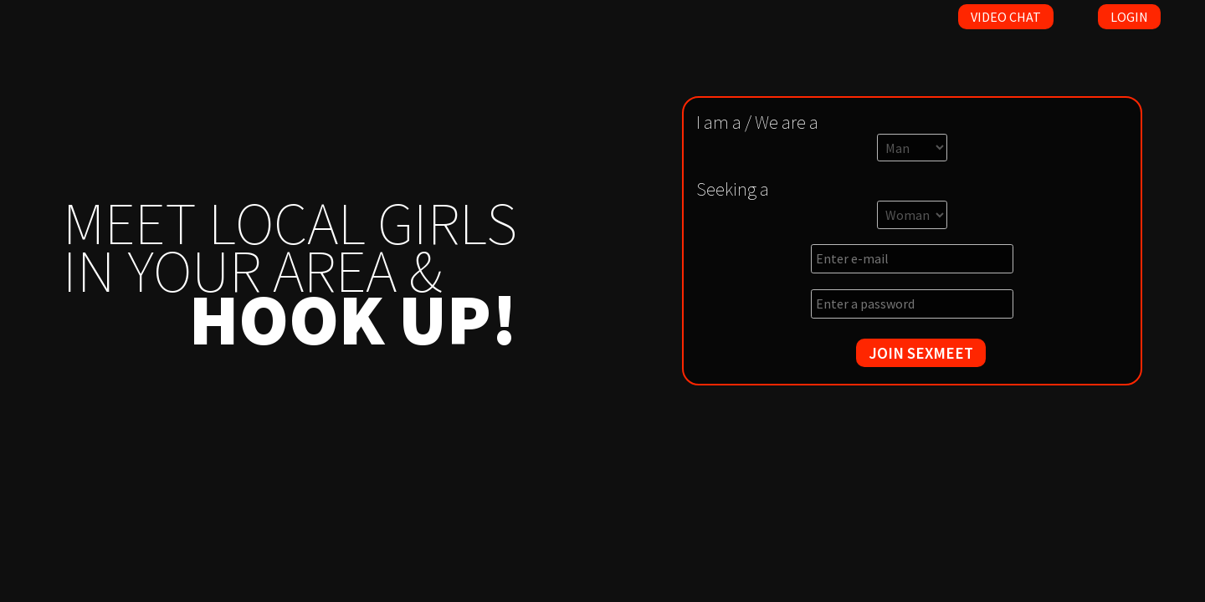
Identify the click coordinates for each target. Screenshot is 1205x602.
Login (1129, 16)
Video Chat (1006, 16)
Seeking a (732, 189)
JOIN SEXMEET (921, 353)
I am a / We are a (757, 122)
